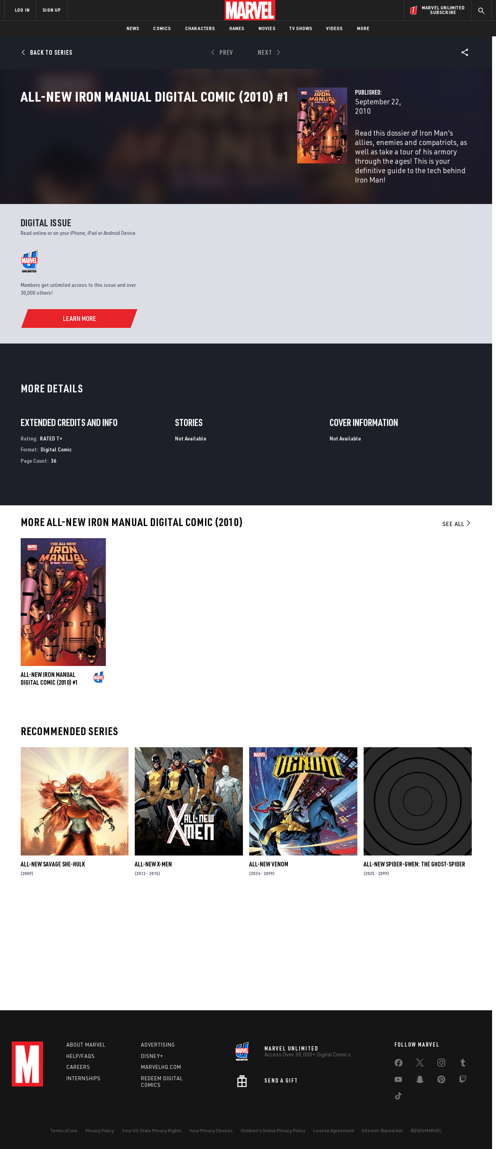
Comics (162, 28)
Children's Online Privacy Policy (273, 1130)
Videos (334, 28)
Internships (83, 1078)
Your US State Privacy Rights (152, 1130)
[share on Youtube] (398, 1081)
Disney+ (152, 1056)
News (133, 28)
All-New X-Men (153, 969)
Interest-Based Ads (382, 1130)
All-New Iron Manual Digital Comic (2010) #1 (49, 783)
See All (456, 629)
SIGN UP (52, 10)
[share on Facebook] (398, 1064)
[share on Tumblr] (463, 1064)
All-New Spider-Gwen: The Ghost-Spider (414, 969)
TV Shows (300, 28)
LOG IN (22, 10)
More (363, 28)
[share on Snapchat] (420, 1081)
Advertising (158, 1045)
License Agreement (333, 1130)
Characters (200, 28)
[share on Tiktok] (398, 1097)
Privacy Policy (100, 1130)
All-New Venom (268, 969)
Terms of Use (64, 1130)
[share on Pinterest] (441, 1081)
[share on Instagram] (441, 1064)
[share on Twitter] (420, 1064)
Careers (78, 1067)
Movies (267, 28)
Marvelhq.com (161, 1067)
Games (236, 28)
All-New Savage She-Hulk (53, 969)
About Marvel (85, 1045)
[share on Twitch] (463, 1081)
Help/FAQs (80, 1056)
